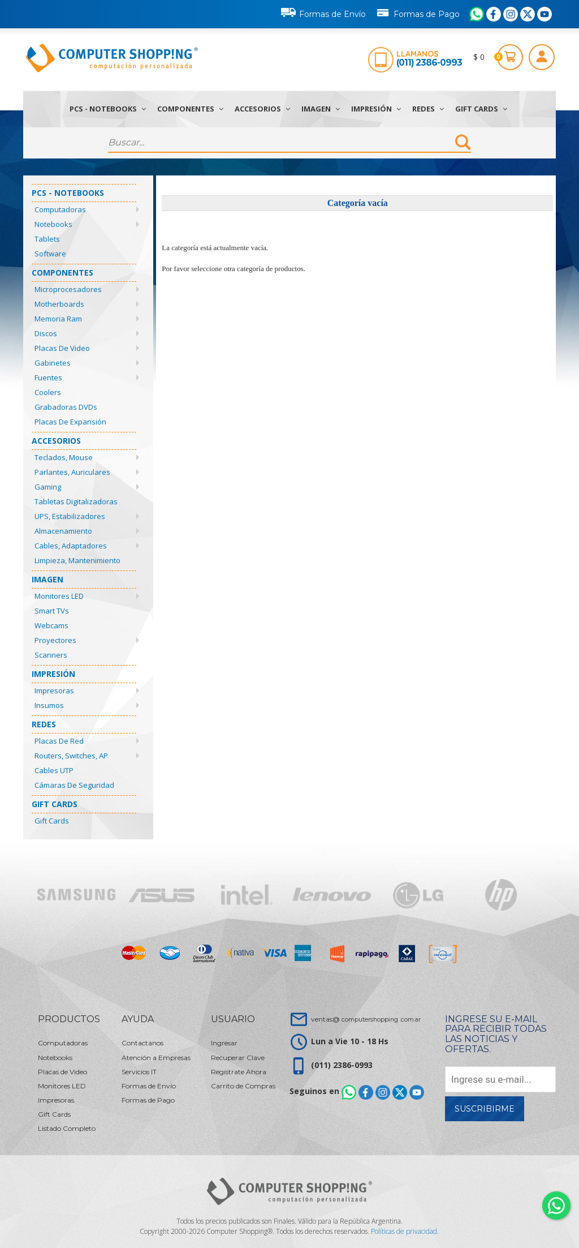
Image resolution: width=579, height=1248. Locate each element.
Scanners (50, 655)
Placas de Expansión (70, 422)
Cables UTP (54, 770)
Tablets (47, 239)
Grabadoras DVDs (65, 407)
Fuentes (48, 377)
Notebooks (53, 224)
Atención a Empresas (156, 1057)
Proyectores (55, 640)
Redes (428, 109)
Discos (45, 333)
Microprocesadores (68, 289)
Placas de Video (62, 348)
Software (50, 253)
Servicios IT (139, 1071)
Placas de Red (59, 741)
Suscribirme (485, 1109)
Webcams (51, 625)
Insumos (49, 705)
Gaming (47, 487)
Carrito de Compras (243, 1086)
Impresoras (54, 690)
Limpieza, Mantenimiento (77, 560)
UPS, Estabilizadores (69, 516)
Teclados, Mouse (63, 457)
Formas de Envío (323, 12)
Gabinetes (52, 363)
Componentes (190, 109)
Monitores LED (59, 596)
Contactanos (142, 1043)
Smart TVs (51, 611)
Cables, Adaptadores (70, 546)
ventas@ (366, 1019)
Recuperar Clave (238, 1057)
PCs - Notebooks (108, 109)
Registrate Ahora (238, 1071)
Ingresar (224, 1043)
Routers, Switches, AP (71, 755)
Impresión (376, 109)
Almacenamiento (63, 531)
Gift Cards (481, 109)
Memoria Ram (58, 319)
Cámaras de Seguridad (74, 785)
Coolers (47, 392)
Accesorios (262, 109)
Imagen (320, 109)
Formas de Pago (417, 12)
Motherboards (59, 304)
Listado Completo (67, 1128)
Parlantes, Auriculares (72, 472)
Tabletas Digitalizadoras (76, 501)
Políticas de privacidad (404, 1231)
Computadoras (60, 209)
